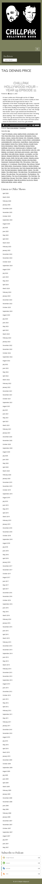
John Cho (33, 150)
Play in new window (12, 128)
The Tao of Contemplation (20, 176)
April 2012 (5, 706)
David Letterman (34, 142)
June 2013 (5, 688)
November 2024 (7, 258)
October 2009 (7, 764)
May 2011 (5, 718)
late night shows (14, 154)
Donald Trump (33, 144)
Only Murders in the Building (13, 160)
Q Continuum (13, 164)
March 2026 (6, 197)
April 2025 (5, 239)
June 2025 (5, 231)
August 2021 (6, 406)
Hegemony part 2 (21, 148)
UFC (29, 178)
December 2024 (7, 254)
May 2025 (5, 235)
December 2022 (7, 345)
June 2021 (5, 414)
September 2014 (7, 653)
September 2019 (7, 494)
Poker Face (34, 162)
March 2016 (6, 615)
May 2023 (5, 326)
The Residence (32, 174)
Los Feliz (35, 154)
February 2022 (7, 383)
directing (25, 144)
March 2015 (6, 638)
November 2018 (7, 532)
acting (15, 134)
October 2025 (7, 216)
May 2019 (5, 509)
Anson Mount (20, 136)
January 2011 (6, 725)
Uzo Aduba (34, 178)
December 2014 (7, 646)
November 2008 (7, 802)
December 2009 (7, 760)
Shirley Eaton (8, 166)
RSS (9, 131)
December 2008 (7, 798)
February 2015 (7, 642)
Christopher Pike (10, 140)
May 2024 (5, 281)
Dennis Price (14, 144)
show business (17, 166)
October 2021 (7, 399)
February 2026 (7, 201)
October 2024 (7, 262)
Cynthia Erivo (16, 142)
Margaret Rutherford (13, 156)
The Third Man (32, 176)
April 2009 (5, 783)
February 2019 (7, 520)
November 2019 (7, 486)
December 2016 (7, 592)
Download (23, 128)
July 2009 (5, 775)
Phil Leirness (27, 162)
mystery (25, 158)
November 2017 (7, 570)
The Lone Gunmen (21, 174)
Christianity (30, 138)
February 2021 (7, 429)
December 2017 (7, 566)
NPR (2, 160)
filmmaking (21, 146)
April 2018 (5, 558)
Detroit (20, 144)
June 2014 (5, 657)
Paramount (4, 162)
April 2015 (5, 634)
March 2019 (6, 516)
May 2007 (5, 847)
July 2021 (5, 410)
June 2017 (5, 581)
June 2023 (5, 322)
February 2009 (7, 790)
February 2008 (7, 813)
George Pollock (29, 146)
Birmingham (28, 136)
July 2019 (5, 501)
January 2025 (6, 250)
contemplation (35, 140)
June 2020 (5, 459)
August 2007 (6, 836)
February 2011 (7, 722)
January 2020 (6, 478)
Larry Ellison (4, 154)
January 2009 (6, 794)
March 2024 (6, 288)
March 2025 (6, 243)
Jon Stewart (10, 152)
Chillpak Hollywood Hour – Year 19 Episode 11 (21, 86)
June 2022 (5, 368)
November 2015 (7, 627)
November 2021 (7, 395)
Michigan (22, 156)
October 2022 (7, 353)
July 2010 (5, 741)
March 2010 (6, 752)
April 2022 (5, 376)
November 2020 (7, 440)
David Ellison (24, 142)
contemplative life (6, 142)
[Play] (4, 125)
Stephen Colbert (22, 170)
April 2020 (5, 467)
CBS (25, 138)
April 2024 (5, 284)
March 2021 (6, 425)
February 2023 (7, 338)
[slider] (18, 125)
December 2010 (7, 729)
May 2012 (5, 703)
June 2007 (5, 843)
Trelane (25, 178)
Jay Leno (18, 150)
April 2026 (5, 193)
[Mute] (33, 125)
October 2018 (7, 535)
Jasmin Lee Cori (10, 150)
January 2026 (6, 205)
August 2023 (6, 315)
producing (4, 164)
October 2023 (7, 307)
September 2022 (7, 357)
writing (20, 182)
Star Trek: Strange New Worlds (29, 168)
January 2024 (6, 296)
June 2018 (5, 551)
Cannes (8, 138)
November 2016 (7, 596)
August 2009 (6, 771)
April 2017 (5, 589)
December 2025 (7, 208)
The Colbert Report (11, 172)
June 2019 (5, 505)
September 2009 (7, 767)
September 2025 (7, 220)
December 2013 (7, 672)
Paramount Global (14, 162)
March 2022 (6, 380)
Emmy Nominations (7, 146)
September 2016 (7, 604)
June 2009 (5, 779)
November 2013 (7, 676)
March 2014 (6, 665)
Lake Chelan (33, 152)
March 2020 (6, 471)
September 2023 (7, 311)
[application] (21, 125)
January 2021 (6, 433)
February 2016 (7, 619)
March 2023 (6, 334)
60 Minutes (9, 134)
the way (12, 178)
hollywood (29, 148)
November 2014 (7, 650)
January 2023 (6, 341)
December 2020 (7, 437)
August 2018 (6, 543)
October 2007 (7, 828)
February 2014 (7, 669)
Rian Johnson (31, 164)
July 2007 (5, 840)
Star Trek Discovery (13, 168)
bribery (3, 138)
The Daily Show (22, 172)
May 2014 (5, 661)
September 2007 (7, 832)
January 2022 (6, 387)
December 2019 (7, 482)
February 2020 (7, 475)
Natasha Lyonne (33, 158)
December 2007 (7, 821)
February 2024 (7, 292)
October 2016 (7, 600)
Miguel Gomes (30, 156)
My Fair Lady (19, 158)
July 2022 (5, 364)
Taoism (30, 170)
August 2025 (6, 224)
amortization (31, 134)
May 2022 (5, 372)
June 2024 (5, 277)
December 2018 (7, 528)
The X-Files (19, 178)
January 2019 (6, 524)
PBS (21, 162)
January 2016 (6, 623)
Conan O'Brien (26, 140)
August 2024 (6, 269)
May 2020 (5, 463)
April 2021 (5, 421)
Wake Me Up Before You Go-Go (23, 180)
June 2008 (5, 805)
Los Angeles (28, 154)
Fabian (16, 146)
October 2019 (7, 490)
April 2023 (5, 330)
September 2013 (7, 680)
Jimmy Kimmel (26, 150)
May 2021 (5, 418)
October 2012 (7, 695)
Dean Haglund (5, 144)
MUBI (12, 158)
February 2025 (7, 246)
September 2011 (7, 714)
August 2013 (6, 684)
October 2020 (7, 444)
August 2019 (6, 497)
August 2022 (6, 360)
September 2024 (7, 265)
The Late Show (10, 174)
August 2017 (6, 577)
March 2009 (6, 786)
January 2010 (6, 756)
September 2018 (7, 539)
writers (15, 182)
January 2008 (6, 817)
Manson (3, 156)
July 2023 (5, 319)
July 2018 (5, 547)
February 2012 (7, 710)
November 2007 (7, 824)
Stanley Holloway (33, 166)
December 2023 (7, 300)
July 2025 (5, 227)
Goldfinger (4, 148)
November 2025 (7, 212)
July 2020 (5, 456)
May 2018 (5, 554)
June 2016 (5, 608)
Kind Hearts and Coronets (22, 152)
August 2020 (6, 452)
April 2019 (5, 513)
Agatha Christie (22, 134)
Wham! (36, 180)
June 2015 (5, 630)
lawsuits (21, 154)
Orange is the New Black (29, 160)
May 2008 (5, 809)
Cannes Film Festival (17, 138)
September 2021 (7, 402)
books (34, 136)
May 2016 (5, 611)
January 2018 (6, 562)
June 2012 (5, 699)
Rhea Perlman (22, 164)
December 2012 (7, 691)
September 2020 (7, 448)
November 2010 (7, 733)
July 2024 (5, 273)
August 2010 (6, 737)
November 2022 (7, 349)
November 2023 (7, 303)
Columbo (18, 140)
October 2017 (7, 573)
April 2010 (5, 748)
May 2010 (5, 745)
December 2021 (7, 391)
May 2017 (5, 585)
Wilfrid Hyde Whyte (6, 182)
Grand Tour (11, 148)
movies (8, 158)
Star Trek (4, 168)
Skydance (25, 166)
